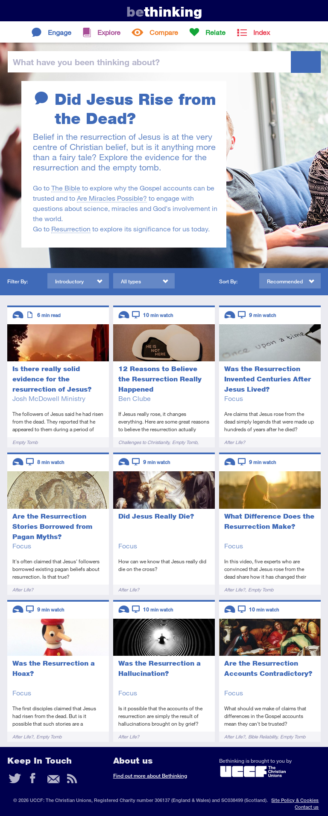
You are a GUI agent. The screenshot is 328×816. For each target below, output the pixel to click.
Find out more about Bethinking (150, 776)
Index (261, 32)
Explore (108, 32)
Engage (59, 32)
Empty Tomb (25, 442)
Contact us (307, 807)
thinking (164, 11)
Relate (215, 32)
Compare (163, 32)
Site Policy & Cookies (295, 800)
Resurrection (71, 229)
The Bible (65, 188)
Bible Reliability (262, 736)
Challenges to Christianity (143, 442)
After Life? (234, 442)
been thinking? (86, 62)
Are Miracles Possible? (112, 198)
